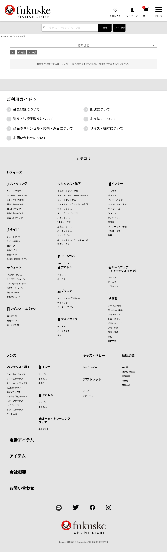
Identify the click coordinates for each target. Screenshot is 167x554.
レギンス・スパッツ (23, 309)
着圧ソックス (63, 244)
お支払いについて (103, 118)
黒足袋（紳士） (129, 371)
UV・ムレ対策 (114, 305)
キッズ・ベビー (94, 355)
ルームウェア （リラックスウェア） (123, 269)
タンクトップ (114, 217)
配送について (100, 109)
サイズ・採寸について (106, 128)
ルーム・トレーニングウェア (54, 420)
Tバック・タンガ (14, 274)
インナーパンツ (115, 199)
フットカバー (63, 235)
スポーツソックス (15, 400)
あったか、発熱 (115, 310)
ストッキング (18, 183)
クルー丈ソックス (15, 378)
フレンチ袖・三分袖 (117, 226)
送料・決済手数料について (33, 118)
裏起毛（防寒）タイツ (17, 258)
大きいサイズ (69, 319)
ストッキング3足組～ (16, 199)
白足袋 (125, 367)
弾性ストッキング (15, 204)
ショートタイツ (14, 236)
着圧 (110, 336)
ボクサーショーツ (15, 287)
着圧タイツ (12, 254)
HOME (3, 36)
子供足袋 (126, 376)
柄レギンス (12, 316)
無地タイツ (12, 250)
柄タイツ (11, 245)
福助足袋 (128, 355)
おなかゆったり (115, 314)
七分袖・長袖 (114, 230)
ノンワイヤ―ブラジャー (68, 298)
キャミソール (114, 208)
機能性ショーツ (14, 296)
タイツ (14, 229)
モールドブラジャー (66, 307)
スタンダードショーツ (17, 283)
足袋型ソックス (64, 226)
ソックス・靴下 (71, 183)
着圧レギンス (13, 324)
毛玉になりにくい (116, 323)
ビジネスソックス (15, 409)
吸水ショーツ (13, 292)
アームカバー (69, 256)
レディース (14, 172)
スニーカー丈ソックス (67, 213)
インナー (117, 183)
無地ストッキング (15, 213)
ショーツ (112, 213)
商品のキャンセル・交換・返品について (43, 128)
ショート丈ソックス (66, 199)
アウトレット (92, 379)
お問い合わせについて (29, 137)
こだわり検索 (119, 27)
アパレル (66, 267)
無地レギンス (13, 320)
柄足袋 (125, 380)
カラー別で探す (14, 190)
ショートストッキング (17, 195)
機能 (114, 298)
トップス (112, 190)
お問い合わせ (22, 488)
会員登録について (26, 109)
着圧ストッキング (15, 217)
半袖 (110, 235)
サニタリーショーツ (16, 279)
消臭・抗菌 (113, 327)
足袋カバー (127, 385)
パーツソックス (64, 230)
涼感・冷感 (113, 332)
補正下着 (112, 341)
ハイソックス (63, 217)
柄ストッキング (14, 208)
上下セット (113, 286)
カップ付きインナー (117, 204)
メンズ (11, 355)
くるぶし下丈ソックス (67, 190)
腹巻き (111, 222)
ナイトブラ (62, 302)
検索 (105, 27)
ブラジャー (68, 291)
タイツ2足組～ (13, 241)
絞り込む (83, 45)
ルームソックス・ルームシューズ (72, 239)
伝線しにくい (114, 318)
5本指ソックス (64, 222)
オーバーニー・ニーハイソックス (72, 195)
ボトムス (112, 195)
